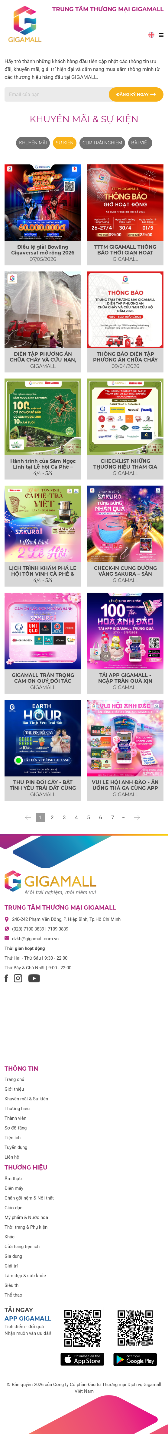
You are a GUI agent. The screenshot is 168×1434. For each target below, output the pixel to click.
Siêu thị (12, 1285)
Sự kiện (64, 143)
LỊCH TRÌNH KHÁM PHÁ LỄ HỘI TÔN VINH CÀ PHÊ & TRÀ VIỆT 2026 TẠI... (42, 574)
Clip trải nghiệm (102, 143)
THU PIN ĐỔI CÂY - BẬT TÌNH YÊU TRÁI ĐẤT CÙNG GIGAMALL (43, 788)
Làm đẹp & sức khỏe (25, 1275)
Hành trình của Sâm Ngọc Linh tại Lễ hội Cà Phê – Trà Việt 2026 (43, 467)
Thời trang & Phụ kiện (26, 1227)
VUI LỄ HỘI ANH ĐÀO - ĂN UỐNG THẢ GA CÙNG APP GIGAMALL (125, 788)
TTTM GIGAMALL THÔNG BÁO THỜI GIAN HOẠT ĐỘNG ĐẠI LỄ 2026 (125, 252)
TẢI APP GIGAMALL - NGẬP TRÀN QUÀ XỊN (125, 678)
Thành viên (15, 1118)
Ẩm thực (13, 1178)
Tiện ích (13, 1137)
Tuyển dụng (16, 1147)
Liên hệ (12, 1157)
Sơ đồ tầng (16, 1128)
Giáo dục (13, 1207)
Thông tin (21, 1068)
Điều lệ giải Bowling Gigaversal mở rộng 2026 (42, 250)
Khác (10, 1237)
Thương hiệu (17, 1108)
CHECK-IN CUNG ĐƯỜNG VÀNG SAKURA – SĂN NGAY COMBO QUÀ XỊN (125, 574)
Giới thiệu (14, 1089)
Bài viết (140, 143)
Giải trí (11, 1266)
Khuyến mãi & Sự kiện (84, 119)
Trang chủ (14, 1079)
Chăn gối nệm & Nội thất (29, 1198)
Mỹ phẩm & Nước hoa (26, 1217)
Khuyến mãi (33, 143)
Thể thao (13, 1295)
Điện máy (14, 1188)
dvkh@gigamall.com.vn (35, 938)
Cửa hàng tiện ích (22, 1246)
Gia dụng (13, 1256)
